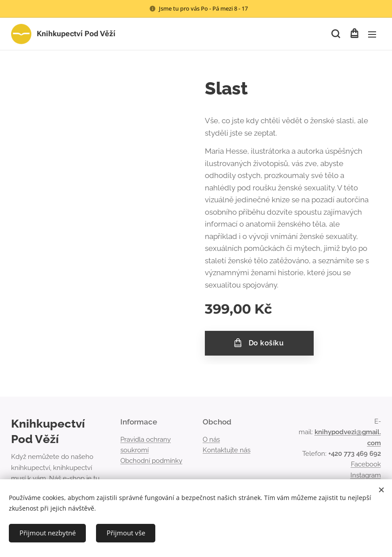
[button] (335, 34)
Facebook (366, 464)
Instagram (365, 475)
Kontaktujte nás (226, 450)
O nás (211, 439)
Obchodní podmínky (151, 461)
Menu (372, 34)
